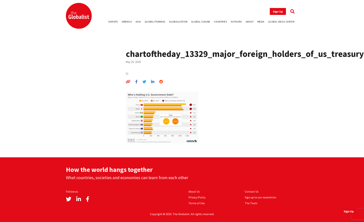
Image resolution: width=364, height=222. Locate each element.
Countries (220, 21)
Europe (113, 21)
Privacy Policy (197, 197)
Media (261, 21)
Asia (138, 21)
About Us (194, 191)
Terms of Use (196, 203)
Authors (236, 21)
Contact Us (252, 191)
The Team (251, 203)
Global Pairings (155, 21)
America (127, 21)
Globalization (178, 21)
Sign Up (278, 11)
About (250, 21)
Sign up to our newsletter (260, 197)
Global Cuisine (200, 21)
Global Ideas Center (281, 21)
